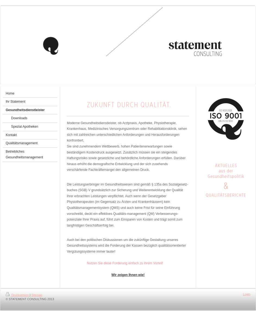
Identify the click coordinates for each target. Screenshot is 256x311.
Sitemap (36, 295)
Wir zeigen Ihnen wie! (128, 275)
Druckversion (18, 295)
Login (246, 294)
